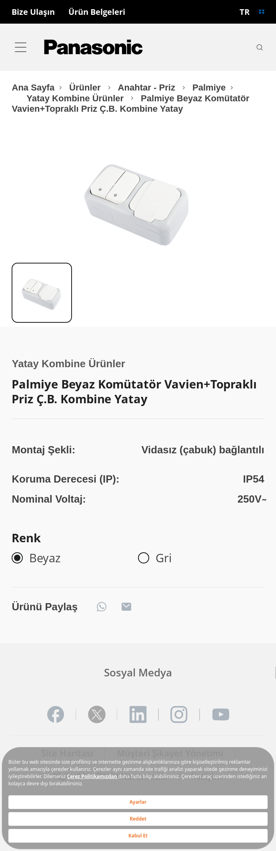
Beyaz (45, 557)
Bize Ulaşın (33, 12)
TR (245, 11)
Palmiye (209, 87)
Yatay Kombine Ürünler (76, 98)
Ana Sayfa (33, 87)
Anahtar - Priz (148, 87)
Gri (164, 557)
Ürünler (86, 87)
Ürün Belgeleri (96, 12)
